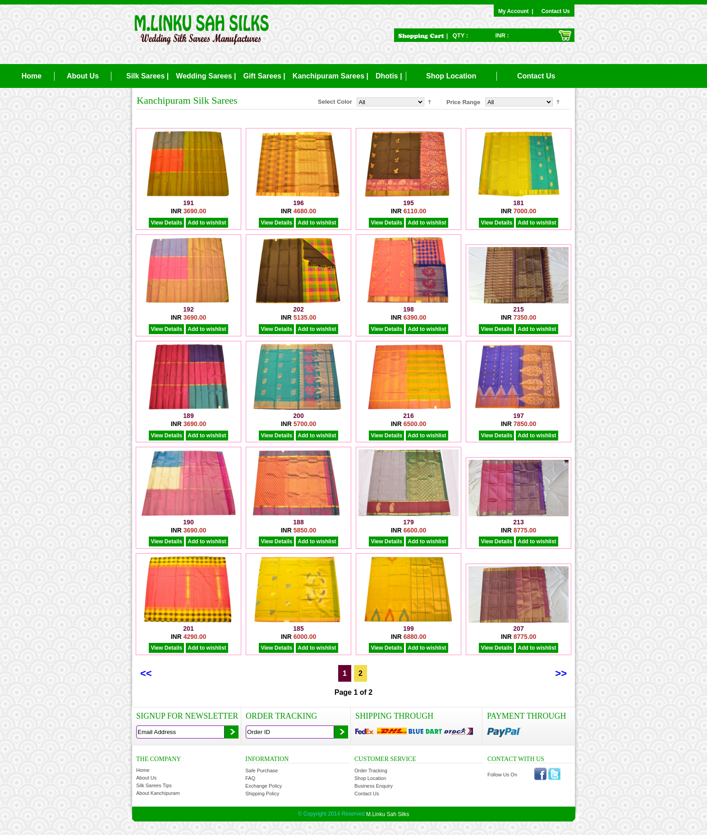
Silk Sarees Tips (154, 785)
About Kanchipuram (158, 793)
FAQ (250, 778)
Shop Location (451, 76)
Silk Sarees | (147, 76)
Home (31, 76)
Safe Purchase (261, 770)
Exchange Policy (263, 786)
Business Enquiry (373, 786)
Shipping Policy (262, 793)
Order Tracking (370, 770)
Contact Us (556, 11)
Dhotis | (389, 76)
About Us (83, 76)
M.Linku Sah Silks (387, 814)
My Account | (517, 11)
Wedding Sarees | (206, 76)
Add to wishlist (207, 223)
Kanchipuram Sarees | (330, 76)
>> (561, 673)
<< (146, 673)
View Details (166, 223)
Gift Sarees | (264, 76)
